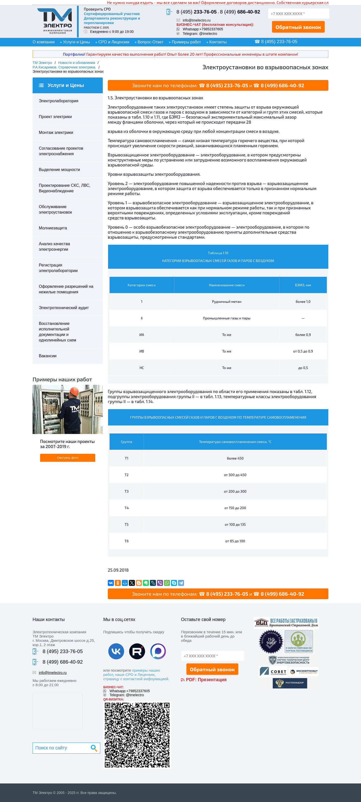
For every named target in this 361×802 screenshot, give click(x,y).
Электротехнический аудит (64, 308)
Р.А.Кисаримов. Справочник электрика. (64, 67)
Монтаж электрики (56, 132)
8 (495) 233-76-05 (227, 85)
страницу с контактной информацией (135, 679)
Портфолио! (74, 54)
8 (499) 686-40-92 (282, 85)
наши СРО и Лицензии (134, 674)
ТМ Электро (42, 63)
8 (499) (240, 12)
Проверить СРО (97, 9)
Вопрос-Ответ (150, 42)
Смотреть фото (67, 458)
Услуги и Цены (76, 42)
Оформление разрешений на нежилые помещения (66, 289)
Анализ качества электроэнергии (54, 246)
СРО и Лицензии (113, 42)
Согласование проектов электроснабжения (61, 151)
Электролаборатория (58, 101)
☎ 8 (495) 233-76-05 (275, 41)
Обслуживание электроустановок (55, 209)
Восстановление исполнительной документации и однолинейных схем (57, 331)
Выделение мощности (59, 169)
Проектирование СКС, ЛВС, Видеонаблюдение (65, 188)
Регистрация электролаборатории (58, 268)
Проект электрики (55, 117)
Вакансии (48, 356)
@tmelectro (208, 34)
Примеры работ (186, 42)
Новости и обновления (76, 63)
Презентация (212, 679)
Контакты (218, 42)
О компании (44, 42)
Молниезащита (53, 228)
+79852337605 (211, 29)
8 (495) (196, 12)
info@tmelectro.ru (197, 20)
